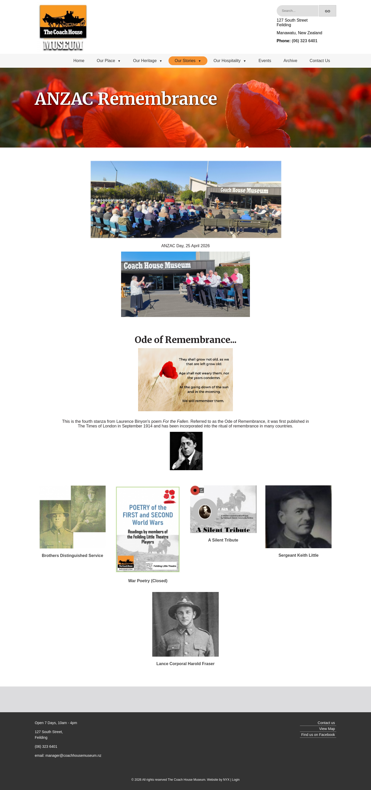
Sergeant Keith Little (299, 555)
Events (265, 60)
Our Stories (188, 60)
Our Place (109, 60)
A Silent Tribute (223, 540)
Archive (290, 60)
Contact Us (320, 60)
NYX (226, 780)
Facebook (327, 735)
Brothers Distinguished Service (72, 555)
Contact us (326, 723)
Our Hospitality (230, 60)
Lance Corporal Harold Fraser (185, 664)
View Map (327, 729)
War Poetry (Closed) (147, 581)
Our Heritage (147, 60)
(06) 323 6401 (304, 41)
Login (236, 780)
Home (79, 60)
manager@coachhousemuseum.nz (73, 755)
